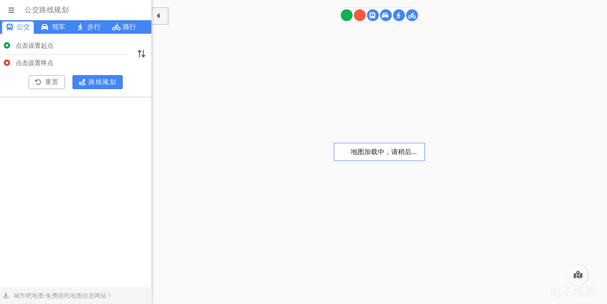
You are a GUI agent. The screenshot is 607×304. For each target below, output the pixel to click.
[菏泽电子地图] (578, 275)
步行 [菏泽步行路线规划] (89, 27)
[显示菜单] (12, 10)
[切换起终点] (141, 54)
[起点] (347, 15)
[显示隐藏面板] (160, 16)
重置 (47, 82)
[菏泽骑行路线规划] (412, 15)
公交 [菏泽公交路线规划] (18, 27)
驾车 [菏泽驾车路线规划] (53, 27)
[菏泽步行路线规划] (399, 15)
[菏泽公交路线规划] (373, 15)
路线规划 (98, 82)
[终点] (360, 15)
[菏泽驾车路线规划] (386, 15)
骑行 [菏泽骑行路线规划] (124, 27)
